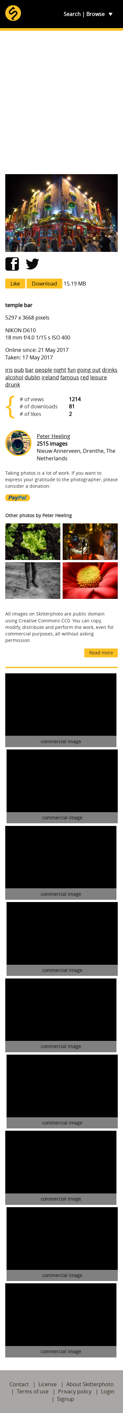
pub (19, 369)
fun (72, 369)
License (47, 1384)
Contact (19, 1384)
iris (9, 369)
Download (44, 283)
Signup (65, 1399)
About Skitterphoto (90, 1384)
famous (69, 377)
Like (15, 283)
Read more (101, 652)
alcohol (14, 377)
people (43, 369)
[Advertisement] (61, 102)
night (59, 369)
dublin (32, 377)
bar (29, 369)
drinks (109, 369)
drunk (12, 384)
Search (72, 14)
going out (89, 369)
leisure (98, 377)
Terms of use (33, 1391)
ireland (50, 377)
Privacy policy (75, 1391)
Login (107, 1391)
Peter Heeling (53, 436)
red (84, 377)
